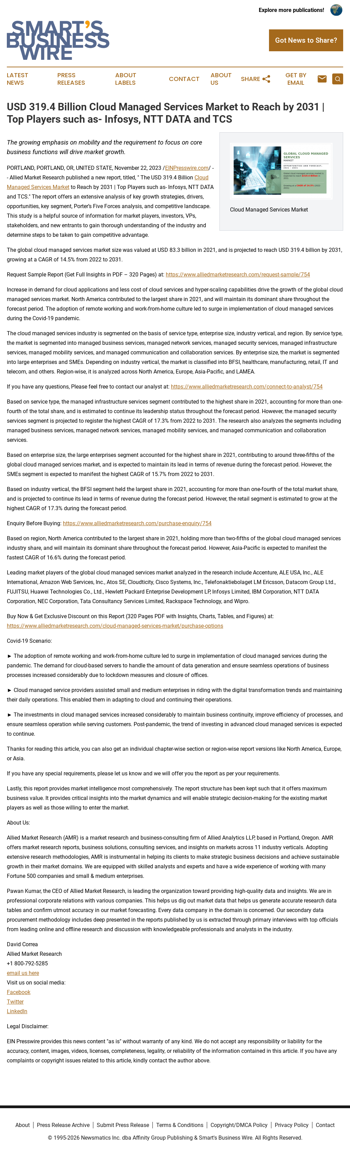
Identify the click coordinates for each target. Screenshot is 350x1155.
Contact (184, 79)
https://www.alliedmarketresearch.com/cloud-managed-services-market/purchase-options (115, 626)
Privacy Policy (292, 1125)
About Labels (125, 78)
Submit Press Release (123, 1125)
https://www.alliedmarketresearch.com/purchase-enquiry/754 (137, 523)
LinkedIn (17, 1011)
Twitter (15, 1001)
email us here (23, 973)
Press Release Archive (63, 1125)
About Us (221, 78)
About (22, 1125)
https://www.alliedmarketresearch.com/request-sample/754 (238, 274)
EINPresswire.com (186, 168)
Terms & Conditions (179, 1125)
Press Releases (71, 78)
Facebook (18, 992)
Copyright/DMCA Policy (239, 1125)
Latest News (17, 78)
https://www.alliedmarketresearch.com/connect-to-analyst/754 (247, 386)
